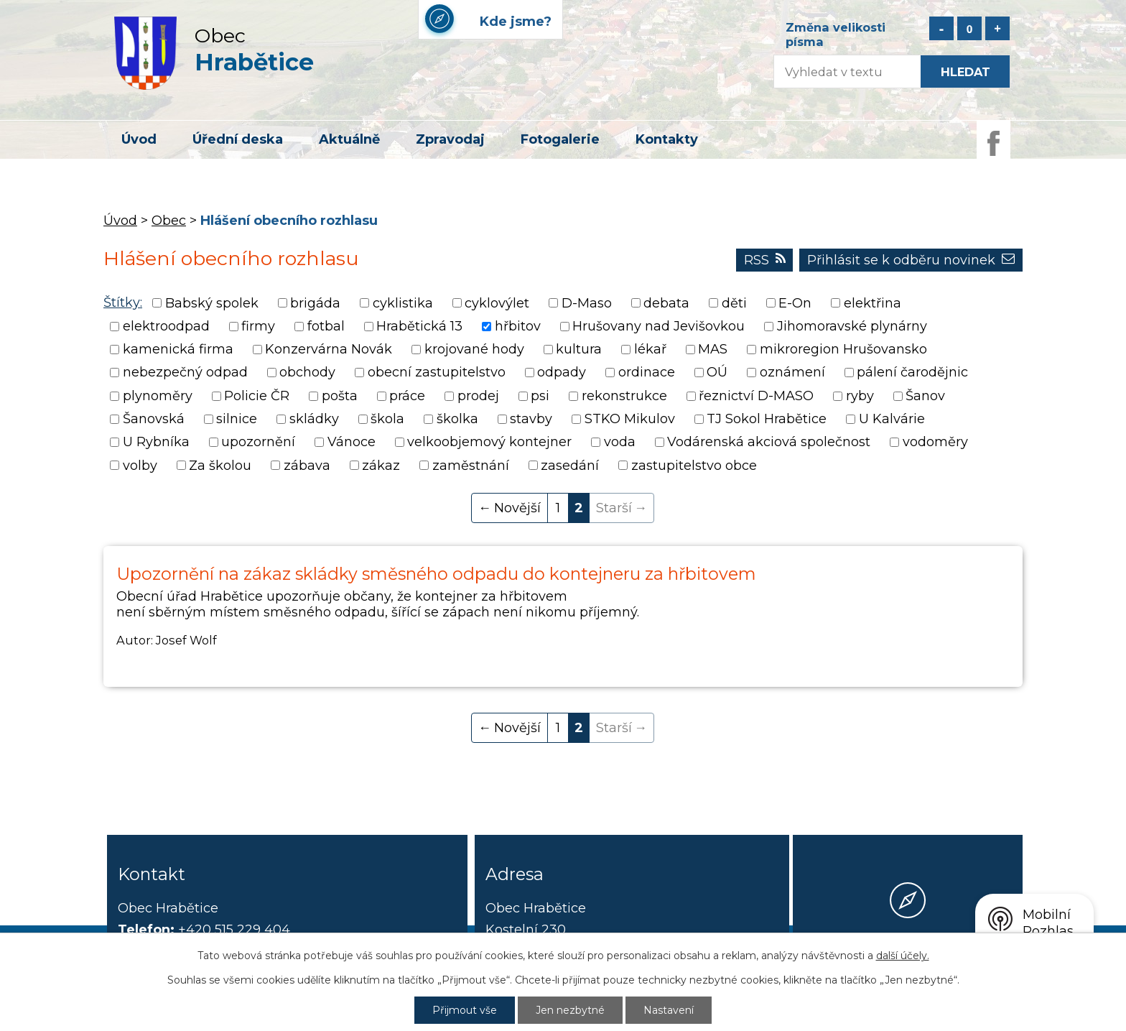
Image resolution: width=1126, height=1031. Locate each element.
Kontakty (667, 139)
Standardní (969, 28)
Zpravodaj (450, 139)
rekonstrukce (624, 396)
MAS (712, 349)
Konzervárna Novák (328, 349)
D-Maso (587, 303)
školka (457, 419)
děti (734, 303)
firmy (258, 326)
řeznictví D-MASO (756, 396)
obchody (307, 373)
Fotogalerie (560, 139)
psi (540, 396)
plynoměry (157, 396)
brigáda (315, 303)
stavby (531, 419)
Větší (997, 28)
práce (407, 396)
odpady (561, 373)
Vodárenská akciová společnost (768, 442)
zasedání (570, 465)
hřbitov (518, 326)
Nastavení (668, 1010)
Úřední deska (237, 139)
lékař (650, 349)
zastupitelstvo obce (694, 465)
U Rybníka (156, 442)
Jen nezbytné (570, 1010)
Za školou (220, 465)
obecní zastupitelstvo (437, 373)
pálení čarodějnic (912, 373)
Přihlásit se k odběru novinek (911, 260)
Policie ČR (256, 396)
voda (620, 442)
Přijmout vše (464, 1010)
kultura (579, 349)
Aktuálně (349, 139)
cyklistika (403, 303)
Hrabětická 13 (419, 326)
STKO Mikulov (630, 419)
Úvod (139, 139)
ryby (860, 396)
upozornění (258, 442)
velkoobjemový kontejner (489, 442)
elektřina (872, 303)
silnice (236, 419)
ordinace (646, 373)
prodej (478, 396)
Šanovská (154, 419)
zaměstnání (470, 465)
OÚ (717, 373)
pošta (340, 396)
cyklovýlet (497, 303)
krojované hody (474, 349)
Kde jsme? (907, 953)
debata (666, 303)
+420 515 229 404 (234, 930)
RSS (765, 260)
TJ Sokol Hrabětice (767, 419)
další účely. (902, 955)
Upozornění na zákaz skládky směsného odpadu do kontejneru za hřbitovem (436, 573)
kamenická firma (178, 349)
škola (387, 419)
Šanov (925, 396)
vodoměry (935, 442)
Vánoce (351, 442)
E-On (794, 303)
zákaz (381, 465)
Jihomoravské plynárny (852, 326)
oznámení (792, 373)
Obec (169, 220)
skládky (314, 419)
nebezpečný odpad (185, 373)
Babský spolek (212, 303)
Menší (941, 28)
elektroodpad (166, 326)
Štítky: (122, 302)
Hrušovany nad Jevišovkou (658, 326)
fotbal (326, 326)
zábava (307, 465)
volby (140, 465)
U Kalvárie (892, 419)
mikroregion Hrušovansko (843, 349)
